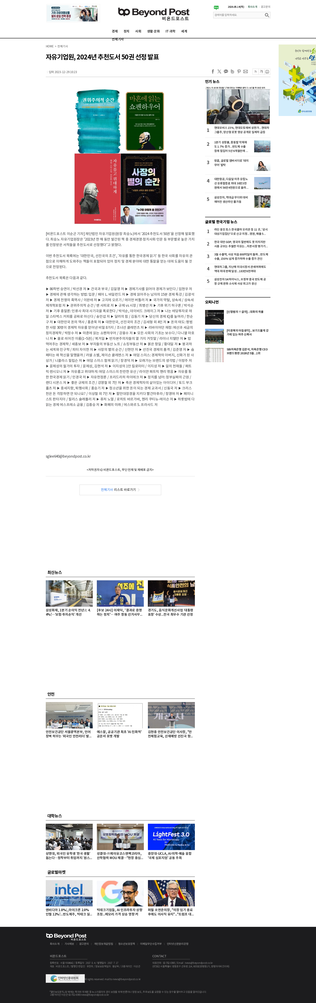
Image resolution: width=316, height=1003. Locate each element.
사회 (138, 31)
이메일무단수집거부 (151, 944)
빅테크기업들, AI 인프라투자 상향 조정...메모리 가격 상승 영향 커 (119, 912)
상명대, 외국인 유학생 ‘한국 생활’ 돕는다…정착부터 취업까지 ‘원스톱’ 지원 (68, 856)
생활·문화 (153, 31)
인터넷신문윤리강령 (178, 944)
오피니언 (212, 302)
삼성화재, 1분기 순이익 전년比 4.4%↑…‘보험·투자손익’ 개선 (68, 612)
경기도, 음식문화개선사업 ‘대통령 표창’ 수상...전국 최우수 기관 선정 (170, 612)
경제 (115, 31)
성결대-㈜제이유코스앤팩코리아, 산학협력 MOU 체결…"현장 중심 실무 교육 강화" (119, 856)
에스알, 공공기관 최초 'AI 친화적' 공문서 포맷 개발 (119, 734)
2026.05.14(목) (236, 7)
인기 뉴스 (212, 81)
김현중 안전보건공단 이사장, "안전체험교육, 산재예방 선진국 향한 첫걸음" (171, 734)
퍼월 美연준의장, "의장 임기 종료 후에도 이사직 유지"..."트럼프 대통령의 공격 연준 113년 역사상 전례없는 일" (171, 912)
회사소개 (252, 7)
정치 (127, 31)
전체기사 (118, 39)
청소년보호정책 (126, 944)
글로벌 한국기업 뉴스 (221, 222)
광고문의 (265, 7)
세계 (184, 31)
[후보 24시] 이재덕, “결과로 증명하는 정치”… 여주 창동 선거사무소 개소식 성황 (120, 612)
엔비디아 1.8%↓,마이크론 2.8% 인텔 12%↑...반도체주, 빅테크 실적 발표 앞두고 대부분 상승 (68, 912)
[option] (73, 13)
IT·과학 (170, 31)
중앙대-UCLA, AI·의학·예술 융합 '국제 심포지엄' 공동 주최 (170, 856)
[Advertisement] (120, 427)
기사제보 (69, 944)
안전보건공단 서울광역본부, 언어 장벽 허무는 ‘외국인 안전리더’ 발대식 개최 (69, 734)
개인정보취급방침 (103, 944)
